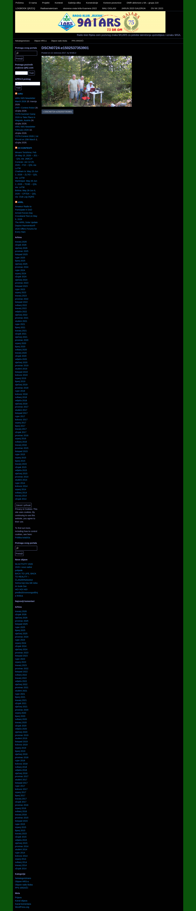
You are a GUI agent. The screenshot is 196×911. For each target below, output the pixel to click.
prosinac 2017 (21, 407)
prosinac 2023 (21, 283)
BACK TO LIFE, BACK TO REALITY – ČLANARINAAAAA (25, 576)
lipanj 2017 (20, 426)
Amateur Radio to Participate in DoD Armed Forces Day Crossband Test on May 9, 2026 (26, 212)
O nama (33, 2)
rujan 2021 (20, 324)
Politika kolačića (22, 537)
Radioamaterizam (49, 8)
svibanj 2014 (21, 492)
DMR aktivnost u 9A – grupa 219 (142, 2)
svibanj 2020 (21, 349)
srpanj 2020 (20, 343)
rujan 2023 (20, 289)
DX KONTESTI (25, 148)
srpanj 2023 (20, 292)
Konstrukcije (92, 2)
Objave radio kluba (59, 41)
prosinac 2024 (21, 267)
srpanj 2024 (20, 273)
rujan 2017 (20, 416)
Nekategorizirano (22, 41)
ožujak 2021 (21, 334)
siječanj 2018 (21, 404)
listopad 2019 (21, 372)
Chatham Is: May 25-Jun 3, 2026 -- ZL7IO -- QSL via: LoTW (26, 174)
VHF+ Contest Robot (25, 108)
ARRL (20, 202)
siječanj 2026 (21, 248)
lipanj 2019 (20, 381)
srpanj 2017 (20, 422)
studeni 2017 (21, 410)
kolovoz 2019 (21, 375)
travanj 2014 (21, 496)
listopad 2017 (21, 413)
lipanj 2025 (20, 261)
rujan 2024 (20, 270)
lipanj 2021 (20, 327)
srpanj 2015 (20, 457)
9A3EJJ (73, 53)
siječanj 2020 (21, 362)
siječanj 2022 (21, 315)
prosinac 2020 (21, 340)
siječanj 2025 (21, 264)
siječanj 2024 (21, 280)
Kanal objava (21, 901)
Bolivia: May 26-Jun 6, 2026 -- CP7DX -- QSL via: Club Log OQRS (25, 193)
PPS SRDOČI (77, 41)
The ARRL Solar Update (26, 222)
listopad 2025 (21, 254)
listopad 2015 (21, 451)
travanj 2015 (21, 464)
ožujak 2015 (21, 467)
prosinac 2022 (21, 299)
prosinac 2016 (21, 435)
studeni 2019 (21, 369)
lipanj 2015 (20, 461)
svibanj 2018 (21, 397)
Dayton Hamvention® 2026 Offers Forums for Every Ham (26, 228)
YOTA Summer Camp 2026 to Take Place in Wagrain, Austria (25, 117)
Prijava (18, 897)
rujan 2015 (20, 454)
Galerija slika (74, 2)
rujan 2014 (20, 483)
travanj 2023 (21, 296)
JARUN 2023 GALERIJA (133, 8)
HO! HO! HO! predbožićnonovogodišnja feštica (26, 592)
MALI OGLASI (109, 8)
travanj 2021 (21, 330)
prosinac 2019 (21, 365)
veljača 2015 (21, 470)
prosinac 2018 (21, 388)
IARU (20, 94)
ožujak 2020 (21, 356)
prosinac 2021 (21, 318)
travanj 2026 (21, 242)
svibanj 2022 (21, 305)
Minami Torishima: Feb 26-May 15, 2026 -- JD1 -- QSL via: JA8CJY (27, 155)
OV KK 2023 (157, 8)
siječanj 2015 (21, 473)
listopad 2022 (21, 302)
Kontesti (59, 2)
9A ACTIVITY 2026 (24, 564)
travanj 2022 (21, 308)
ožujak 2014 (21, 499)
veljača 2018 (21, 400)
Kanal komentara (23, 904)
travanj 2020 (21, 353)
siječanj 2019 (21, 384)
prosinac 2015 (21, 448)
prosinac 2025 (21, 251)
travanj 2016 (21, 445)
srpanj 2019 (20, 378)
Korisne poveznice (112, 2)
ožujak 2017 (21, 432)
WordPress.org (22, 907)
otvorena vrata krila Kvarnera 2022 (80, 8)
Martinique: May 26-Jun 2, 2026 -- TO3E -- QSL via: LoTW (26, 184)
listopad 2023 (21, 286)
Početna (20, 2)
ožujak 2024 (21, 276)
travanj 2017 (21, 429)
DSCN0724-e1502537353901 (65, 48)
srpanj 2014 (20, 489)
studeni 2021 (21, 321)
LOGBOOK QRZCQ (25, 8)
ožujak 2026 (21, 245)
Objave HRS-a (40, 41)
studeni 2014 (21, 480)
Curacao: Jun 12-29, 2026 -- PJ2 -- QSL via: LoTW (26, 165)
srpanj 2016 (20, 438)
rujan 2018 (20, 391)
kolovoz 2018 (21, 394)
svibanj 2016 (21, 442)
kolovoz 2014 (21, 486)
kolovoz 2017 (21, 419)
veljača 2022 (21, 311)
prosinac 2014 (21, 477)
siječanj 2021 (21, 337)
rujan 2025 (20, 257)
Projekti (45, 2)
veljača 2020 (21, 359)
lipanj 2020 (20, 346)
